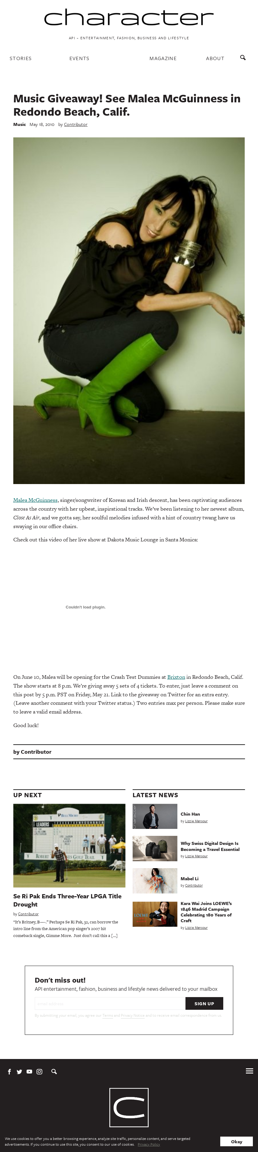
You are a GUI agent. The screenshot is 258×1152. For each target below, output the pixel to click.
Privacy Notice (133, 1015)
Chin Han (190, 813)
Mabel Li (189, 878)
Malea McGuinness (35, 500)
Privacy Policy (149, 1144)
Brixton (176, 677)
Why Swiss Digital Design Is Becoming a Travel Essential (210, 846)
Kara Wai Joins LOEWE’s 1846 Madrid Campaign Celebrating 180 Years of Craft (206, 912)
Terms (107, 1015)
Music (19, 124)
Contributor (76, 124)
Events (79, 58)
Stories (21, 58)
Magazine (163, 58)
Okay (236, 1141)
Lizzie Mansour (196, 820)
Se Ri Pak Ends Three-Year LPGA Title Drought (67, 900)
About (215, 58)
